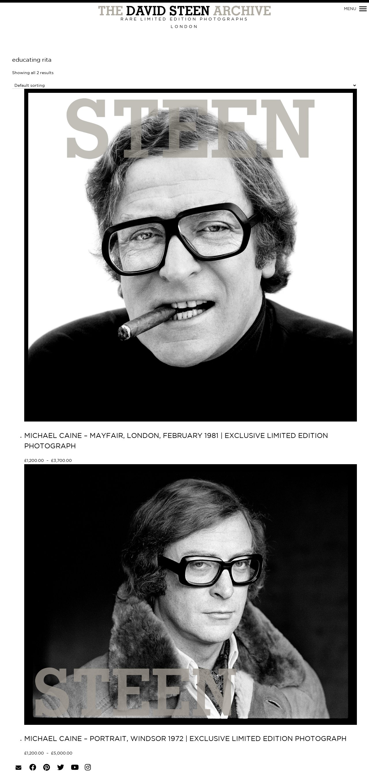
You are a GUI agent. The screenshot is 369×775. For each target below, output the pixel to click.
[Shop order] (184, 85)
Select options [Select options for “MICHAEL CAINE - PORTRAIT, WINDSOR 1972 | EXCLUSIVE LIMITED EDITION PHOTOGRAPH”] (93, 753)
